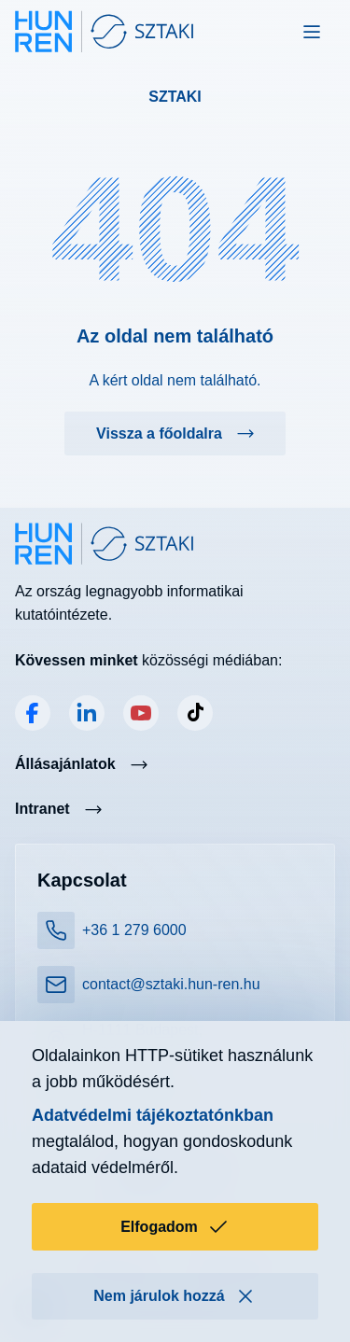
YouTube (141, 713)
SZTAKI (175, 97)
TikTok (195, 713)
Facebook (32, 713)
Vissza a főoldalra (159, 433)
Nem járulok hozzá (174, 1296)
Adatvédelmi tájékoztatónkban (152, 1115)
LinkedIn (87, 713)
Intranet (42, 809)
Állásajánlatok (65, 764)
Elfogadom (175, 1227)
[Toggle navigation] (311, 31)
